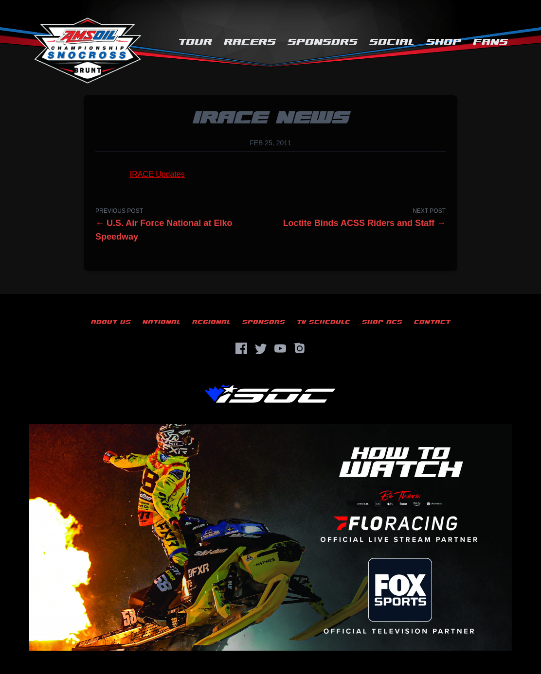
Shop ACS (382, 322)
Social (392, 42)
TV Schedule (323, 322)
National (161, 322)
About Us (111, 322)
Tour (195, 42)
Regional (211, 322)
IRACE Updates (157, 174)
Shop (443, 42)
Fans (490, 42)
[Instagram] (300, 348)
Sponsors (323, 42)
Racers (250, 42)
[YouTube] (280, 348)
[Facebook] (241, 348)
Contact (432, 322)
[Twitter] (261, 348)
